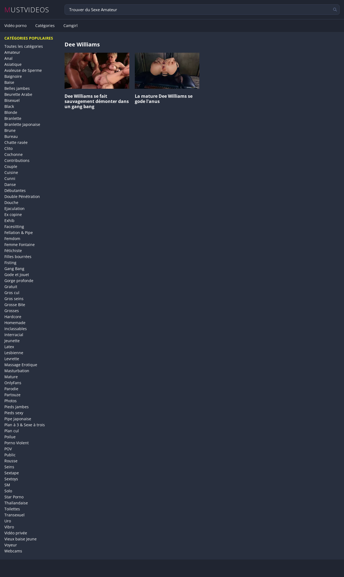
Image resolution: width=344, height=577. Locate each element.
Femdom (12, 238)
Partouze (12, 394)
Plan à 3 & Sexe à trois (24, 424)
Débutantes (15, 190)
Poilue (10, 436)
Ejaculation (14, 208)
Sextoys (11, 478)
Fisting (10, 262)
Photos (10, 400)
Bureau (11, 136)
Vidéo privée (15, 532)
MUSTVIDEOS (26, 9)
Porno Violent (16, 442)
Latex (9, 346)
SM (7, 484)
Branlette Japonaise (22, 124)
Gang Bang (14, 268)
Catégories (45, 26)
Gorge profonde (18, 280)
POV (8, 448)
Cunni (9, 178)
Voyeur (10, 545)
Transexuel (14, 514)
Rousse (11, 460)
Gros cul (11, 292)
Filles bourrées (17, 256)
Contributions (17, 160)
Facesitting (14, 226)
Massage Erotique (20, 364)
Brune (10, 130)
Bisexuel (12, 100)
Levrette (11, 358)
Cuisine (11, 172)
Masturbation (16, 370)
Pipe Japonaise (17, 418)
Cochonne (13, 154)
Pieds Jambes (16, 406)
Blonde (10, 112)
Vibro (9, 526)
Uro (7, 520)
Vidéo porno (15, 26)
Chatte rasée (16, 142)
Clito (8, 148)
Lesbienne (13, 352)
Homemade (14, 322)
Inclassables (15, 328)
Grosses (11, 310)
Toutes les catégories (23, 46)
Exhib (9, 220)
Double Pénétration (22, 196)
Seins (9, 466)
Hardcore (12, 316)
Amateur (12, 52)
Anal (8, 58)
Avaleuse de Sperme (23, 70)
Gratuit (10, 286)
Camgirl (70, 26)
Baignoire (13, 76)
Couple (10, 166)
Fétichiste (13, 250)
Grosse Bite (14, 304)
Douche (11, 202)
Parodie (11, 388)
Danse (10, 184)
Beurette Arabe (18, 94)
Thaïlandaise (16, 502)
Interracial (13, 334)
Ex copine (13, 214)
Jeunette (12, 340)
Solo (8, 490)
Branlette (12, 118)
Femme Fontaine (19, 244)
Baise (9, 82)
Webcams (13, 551)
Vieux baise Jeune (20, 539)
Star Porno (14, 496)
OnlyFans (12, 382)
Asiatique (13, 64)
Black (9, 106)
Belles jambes (17, 88)
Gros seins (14, 298)
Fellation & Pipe (18, 232)
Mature (11, 376)
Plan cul (11, 430)
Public (10, 454)
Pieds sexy (13, 412)
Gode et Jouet (16, 274)
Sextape (11, 472)
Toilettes (12, 508)
